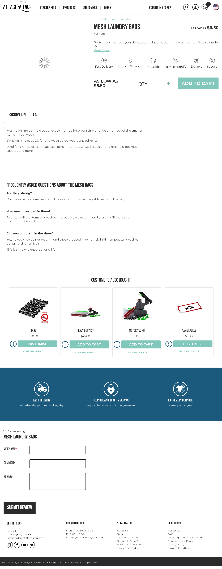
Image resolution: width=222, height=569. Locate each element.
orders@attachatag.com (29, 540)
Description (11, 115)
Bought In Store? (127, 543)
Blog (120, 536)
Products (69, 8)
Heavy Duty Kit (85, 326)
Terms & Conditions (179, 550)
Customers (90, 8)
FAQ (28, 115)
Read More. (102, 50)
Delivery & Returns (128, 540)
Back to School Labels (130, 547)
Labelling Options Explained (185, 540)
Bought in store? (160, 8)
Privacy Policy (176, 547)
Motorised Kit (137, 326)
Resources (174, 533)
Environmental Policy (180, 543)
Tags (33, 326)
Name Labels (189, 326)
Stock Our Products (129, 550)
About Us (122, 533)
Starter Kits (48, 8)
